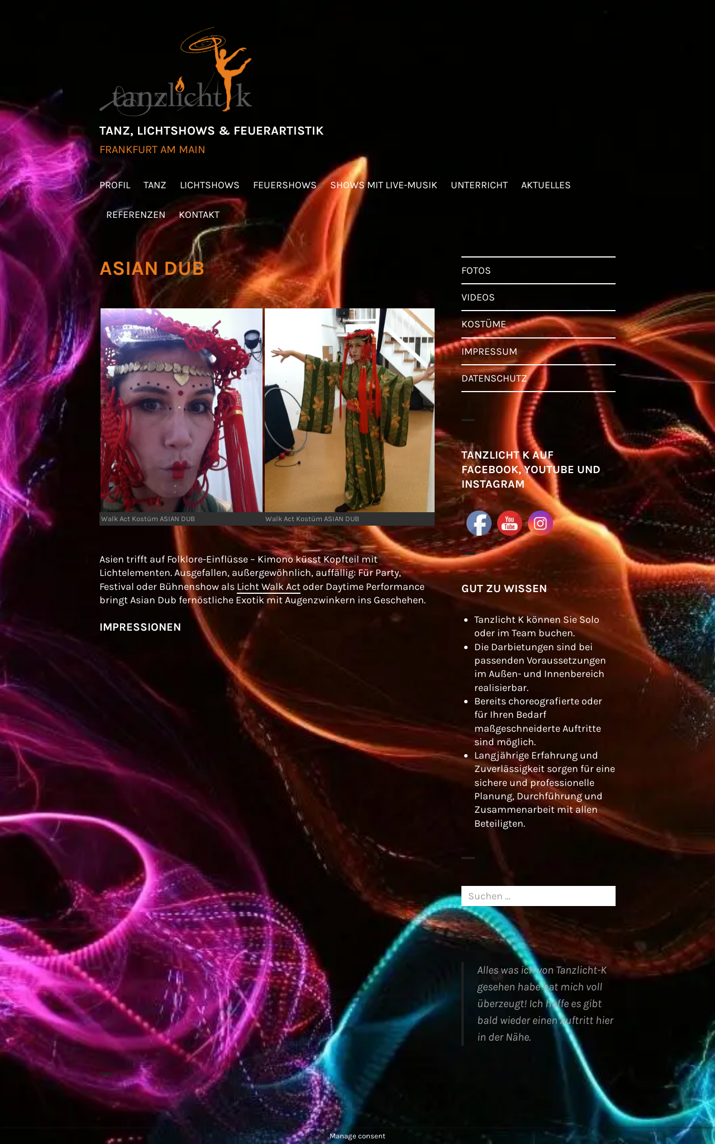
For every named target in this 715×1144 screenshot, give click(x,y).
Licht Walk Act (269, 586)
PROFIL (114, 185)
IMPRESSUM (489, 351)
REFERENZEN (135, 214)
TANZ (155, 185)
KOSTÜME (483, 324)
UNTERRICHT (479, 185)
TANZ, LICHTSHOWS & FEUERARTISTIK (211, 130)
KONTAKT (199, 214)
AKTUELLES (546, 185)
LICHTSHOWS (210, 185)
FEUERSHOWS (285, 185)
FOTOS (476, 270)
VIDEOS (478, 297)
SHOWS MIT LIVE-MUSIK (383, 185)
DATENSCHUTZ (494, 378)
